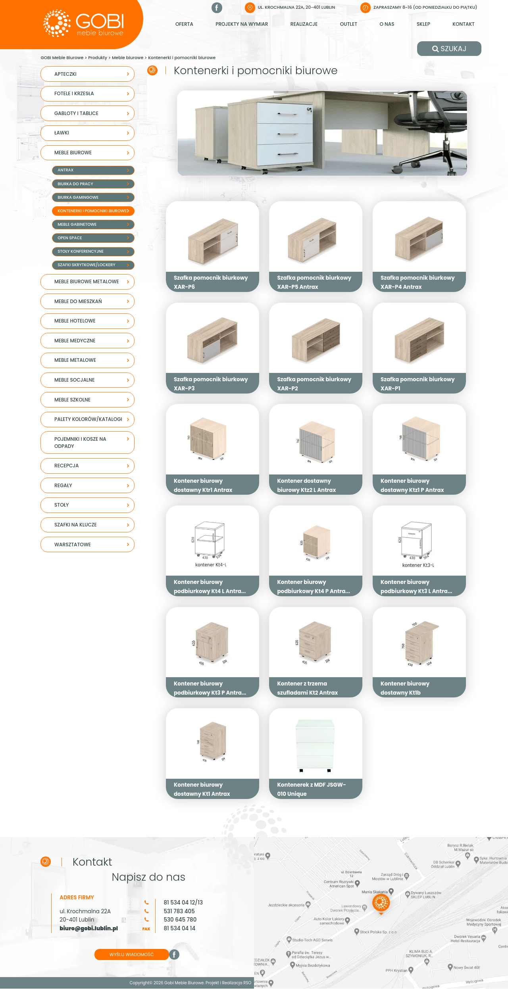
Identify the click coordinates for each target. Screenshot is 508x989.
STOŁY (61, 504)
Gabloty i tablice (76, 113)
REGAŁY (63, 485)
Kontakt (463, 24)
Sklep (423, 24)
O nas (386, 24)
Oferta (184, 24)
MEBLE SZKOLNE (72, 399)
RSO (247, 984)
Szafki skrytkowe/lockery (86, 265)
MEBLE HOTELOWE (75, 320)
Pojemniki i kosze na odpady (80, 442)
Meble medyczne (75, 340)
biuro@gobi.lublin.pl (89, 929)
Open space (70, 238)
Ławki (61, 132)
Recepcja (66, 465)
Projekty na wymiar (242, 24)
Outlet (348, 24)
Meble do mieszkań (78, 301)
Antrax (65, 170)
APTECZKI (65, 74)
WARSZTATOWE (72, 544)
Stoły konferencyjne (81, 251)
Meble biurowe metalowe (86, 281)
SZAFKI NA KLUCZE (75, 524)
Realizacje (304, 24)
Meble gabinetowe (77, 224)
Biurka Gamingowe (78, 197)
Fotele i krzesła (74, 93)
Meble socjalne (74, 379)
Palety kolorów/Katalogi (88, 419)
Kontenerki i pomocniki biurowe (92, 211)
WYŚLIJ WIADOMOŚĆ (132, 955)
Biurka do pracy (75, 184)
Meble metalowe (75, 360)
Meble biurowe (73, 152)
